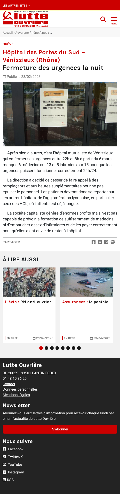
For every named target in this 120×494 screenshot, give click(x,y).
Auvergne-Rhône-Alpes (31, 32)
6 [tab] (68, 348)
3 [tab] (52, 348)
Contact (9, 384)
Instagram (13, 472)
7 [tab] (73, 348)
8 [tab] (79, 348)
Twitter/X (13, 457)
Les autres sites (15, 5)
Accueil (8, 32)
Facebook (13, 449)
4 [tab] (57, 348)
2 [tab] (46, 348)
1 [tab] (41, 348)
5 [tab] (63, 348)
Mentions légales (16, 395)
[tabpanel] (29, 305)
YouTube (12, 464)
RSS (8, 480)
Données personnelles (20, 389)
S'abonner (60, 429)
